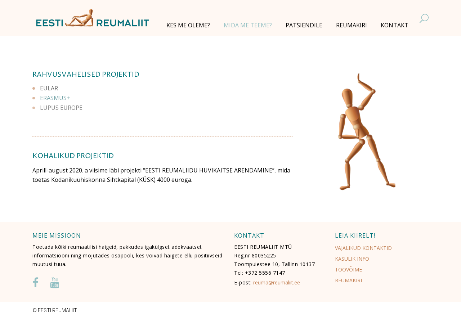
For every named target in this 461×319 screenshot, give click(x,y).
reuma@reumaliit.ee (276, 282)
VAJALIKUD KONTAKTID (363, 247)
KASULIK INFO (352, 258)
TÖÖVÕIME (348, 269)
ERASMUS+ (55, 96)
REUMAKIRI (348, 280)
